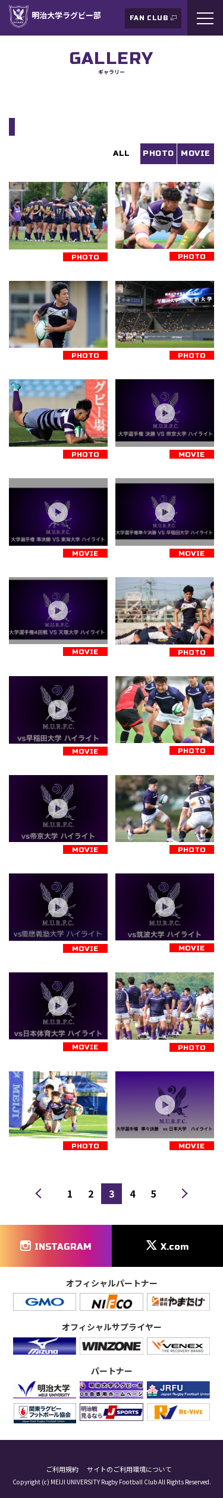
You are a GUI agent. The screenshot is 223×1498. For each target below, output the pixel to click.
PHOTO (158, 153)
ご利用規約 (62, 1469)
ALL (121, 153)
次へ (182, 1193)
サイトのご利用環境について (129, 1469)
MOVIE (196, 153)
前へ (40, 1193)
